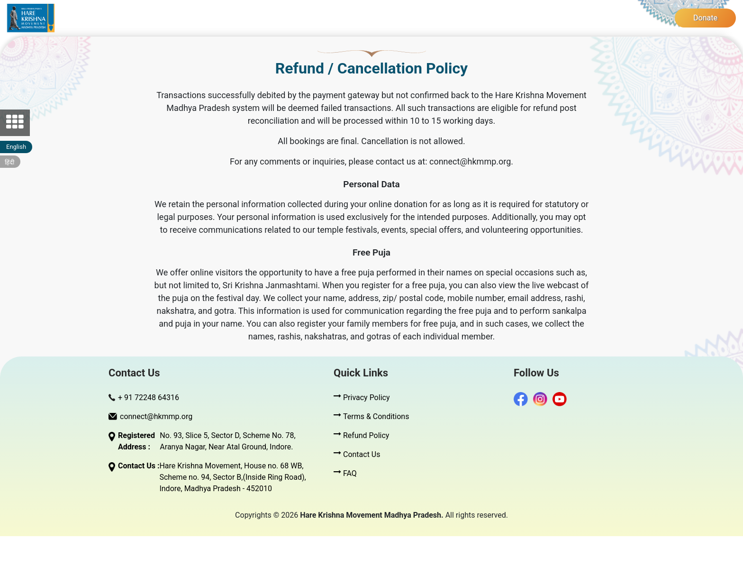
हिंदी (9, 162)
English (16, 146)
